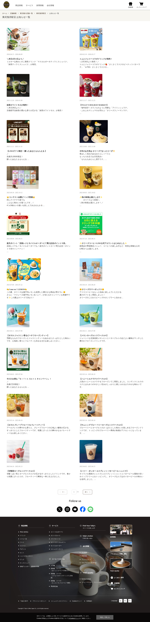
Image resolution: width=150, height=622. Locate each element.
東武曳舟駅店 (41, 13)
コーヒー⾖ (23, 539)
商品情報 (24, 526)
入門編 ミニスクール (57, 565)
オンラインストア (118, 589)
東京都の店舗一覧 (26, 13)
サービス (55, 526)
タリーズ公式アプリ (57, 532)
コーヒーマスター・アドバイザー (91, 582)
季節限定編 (54, 586)
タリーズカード (55, 535)
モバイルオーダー (56, 546)
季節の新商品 (24, 532)
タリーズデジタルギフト (58, 542)
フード (22, 542)
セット (22, 552)
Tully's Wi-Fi (24, 601)
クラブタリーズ (55, 539)
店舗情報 (115, 583)
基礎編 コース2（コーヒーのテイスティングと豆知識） (62, 576)
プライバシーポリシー (39, 601)
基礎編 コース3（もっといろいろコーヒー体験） (61, 582)
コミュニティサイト (57, 549)
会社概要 (84, 552)
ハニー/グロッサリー (26, 556)
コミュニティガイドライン (59, 601)
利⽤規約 (89, 601)
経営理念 (84, 556)
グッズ (22, 559)
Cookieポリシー (77, 601)
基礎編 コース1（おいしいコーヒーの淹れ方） (60, 569)
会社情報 (86, 546)
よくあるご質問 (117, 577)
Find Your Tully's (89, 527)
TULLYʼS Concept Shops (89, 563)
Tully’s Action (88, 537)
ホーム (4, 13)
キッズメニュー (25, 563)
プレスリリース (86, 559)
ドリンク (22, 535)
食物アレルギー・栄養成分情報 (29, 566)
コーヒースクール (58, 559)
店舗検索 (13, 13)
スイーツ (22, 546)
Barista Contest (86, 579)
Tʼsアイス (23, 549)
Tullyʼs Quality (88, 573)
